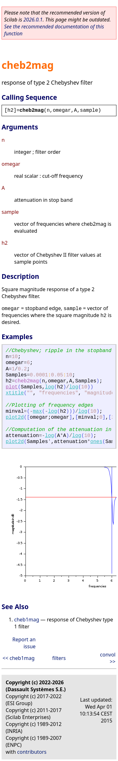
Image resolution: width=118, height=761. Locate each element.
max (37, 411)
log (49, 387)
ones (96, 442)
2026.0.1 (32, 19)
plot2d (15, 417)
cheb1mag (26, 619)
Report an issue (24, 643)
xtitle (15, 393)
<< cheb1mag (19, 658)
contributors (32, 751)
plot (12, 387)
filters (59, 658)
